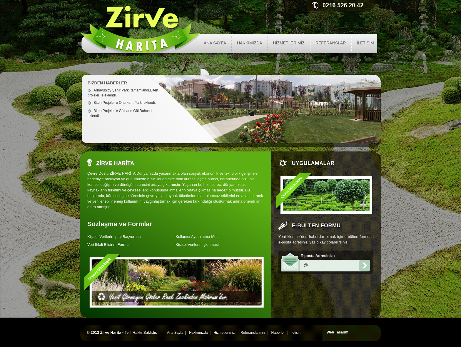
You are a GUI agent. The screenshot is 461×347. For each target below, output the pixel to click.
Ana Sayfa (175, 333)
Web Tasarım (337, 332)
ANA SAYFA (215, 43)
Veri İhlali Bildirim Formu (107, 244)
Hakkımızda (198, 333)
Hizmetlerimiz (224, 333)
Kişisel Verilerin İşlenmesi (197, 244)
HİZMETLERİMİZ (289, 43)
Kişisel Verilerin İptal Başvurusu (114, 236)
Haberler (278, 333)
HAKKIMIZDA (249, 43)
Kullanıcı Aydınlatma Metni (198, 236)
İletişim (295, 333)
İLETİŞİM (365, 43)
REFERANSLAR (330, 43)
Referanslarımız (252, 333)
